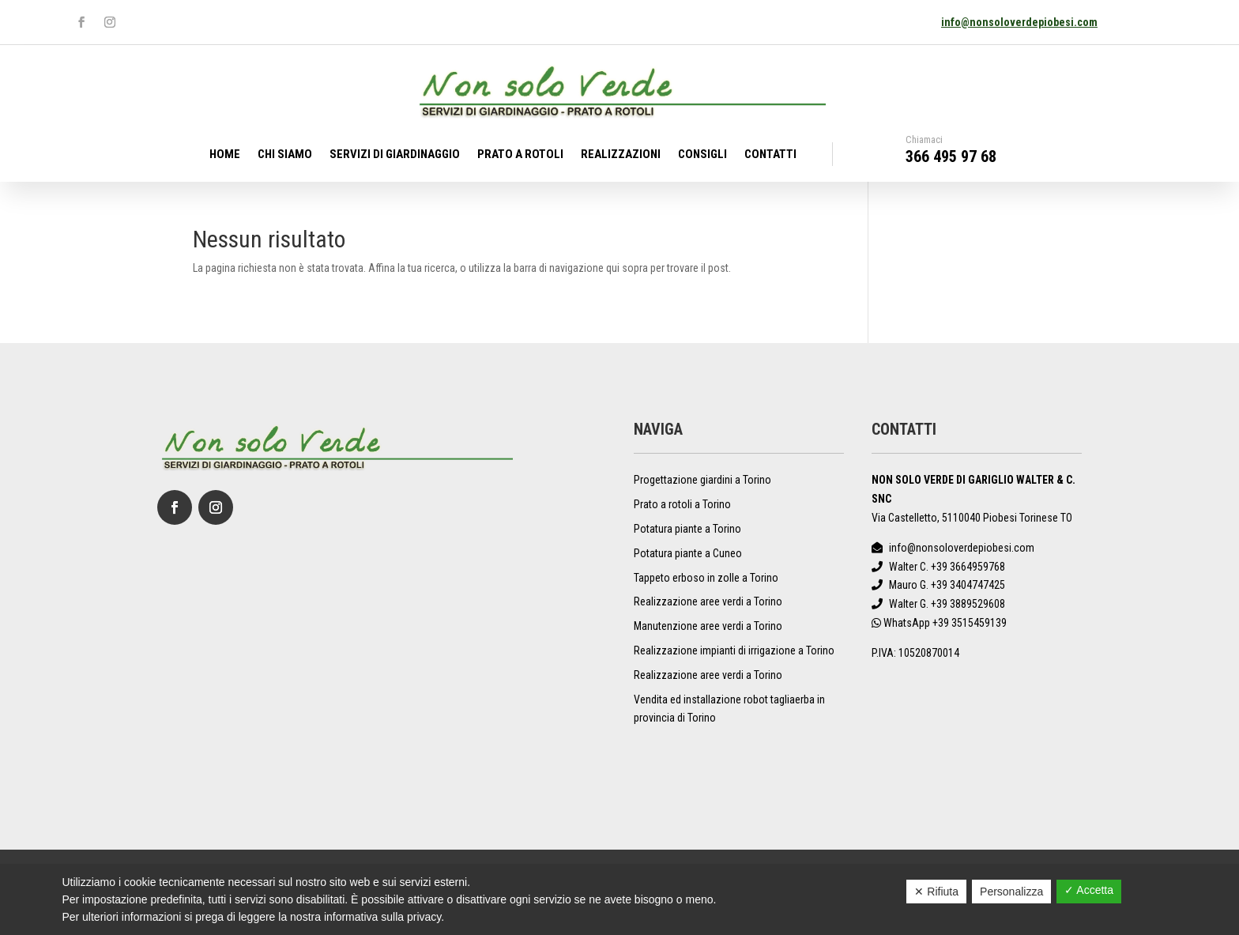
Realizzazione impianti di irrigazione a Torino (734, 650)
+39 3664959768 (968, 566)
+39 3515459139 (969, 622)
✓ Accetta (1088, 890)
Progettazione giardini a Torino (702, 479)
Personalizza (1011, 891)
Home (224, 155)
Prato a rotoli (520, 155)
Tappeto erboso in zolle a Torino (706, 577)
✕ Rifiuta (936, 891)
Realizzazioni (621, 155)
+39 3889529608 (968, 604)
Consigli (702, 155)
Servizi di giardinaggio (395, 155)
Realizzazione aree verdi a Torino (708, 601)
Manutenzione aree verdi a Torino (708, 626)
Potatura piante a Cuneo (688, 553)
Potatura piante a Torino (687, 528)
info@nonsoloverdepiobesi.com (1019, 22)
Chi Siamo (285, 155)
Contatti (770, 155)
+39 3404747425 (968, 585)
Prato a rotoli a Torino (682, 504)
